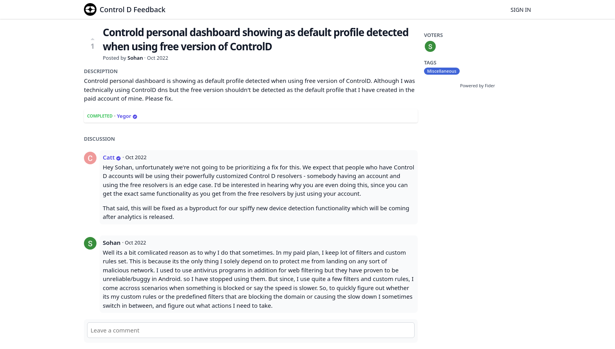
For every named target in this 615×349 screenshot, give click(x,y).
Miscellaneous (442, 71)
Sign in (521, 9)
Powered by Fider (477, 85)
